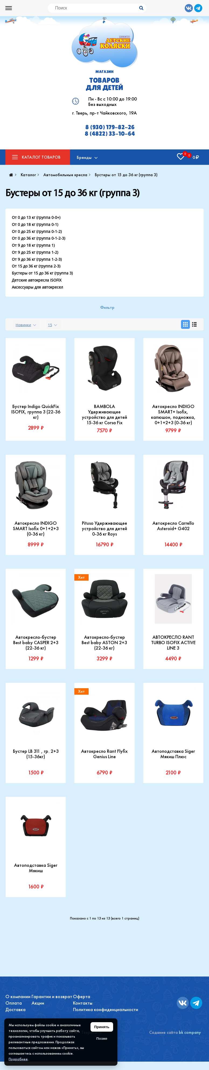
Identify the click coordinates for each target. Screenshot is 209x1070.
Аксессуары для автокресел (37, 287)
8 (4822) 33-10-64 (110, 134)
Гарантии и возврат (52, 996)
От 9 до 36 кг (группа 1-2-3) (37, 259)
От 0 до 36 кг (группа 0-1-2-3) (38, 238)
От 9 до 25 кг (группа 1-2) (35, 252)
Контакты (82, 1003)
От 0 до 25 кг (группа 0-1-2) (37, 231)
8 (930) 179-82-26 (110, 127)
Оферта (81, 996)
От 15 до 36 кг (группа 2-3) (36, 266)
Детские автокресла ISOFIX (36, 280)
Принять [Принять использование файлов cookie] (101, 1027)
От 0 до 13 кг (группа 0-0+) (36, 217)
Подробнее (18, 1058)
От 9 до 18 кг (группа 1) (33, 245)
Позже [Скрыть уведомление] (101, 1038)
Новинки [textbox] (23, 324)
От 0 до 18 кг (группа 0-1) (35, 224)
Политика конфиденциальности (105, 1009)
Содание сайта (163, 1032)
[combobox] (26, 324)
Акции (38, 1003)
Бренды (84, 157)
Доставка (15, 1009)
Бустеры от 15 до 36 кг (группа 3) (42, 273)
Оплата (13, 1003)
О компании (17, 996)
